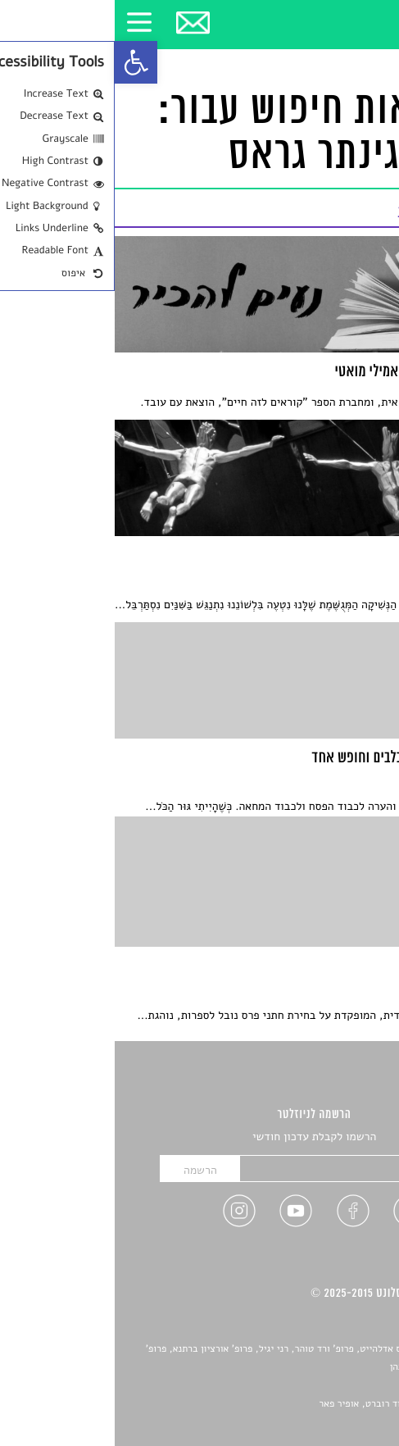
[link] (21, 62)
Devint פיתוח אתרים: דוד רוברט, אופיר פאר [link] (291, 1404)
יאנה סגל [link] (333, 1386)
